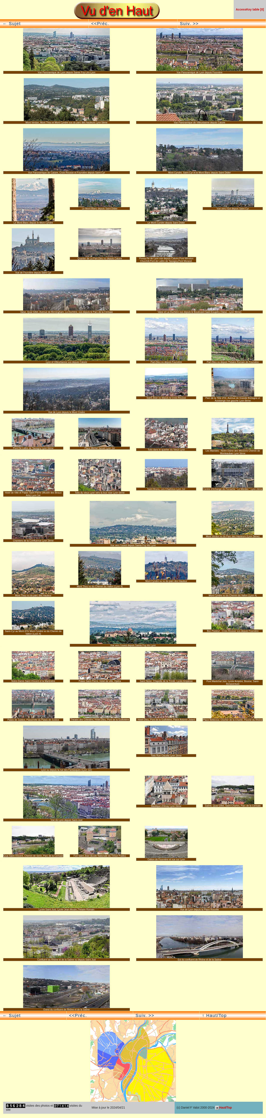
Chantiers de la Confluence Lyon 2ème (33, 540)
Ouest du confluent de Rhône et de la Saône (66, 1009)
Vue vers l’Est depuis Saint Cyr (233, 208)
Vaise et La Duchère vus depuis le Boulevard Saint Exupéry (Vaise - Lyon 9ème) (199, 312)
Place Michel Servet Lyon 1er (100, 448)
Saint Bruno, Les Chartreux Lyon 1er (166, 489)
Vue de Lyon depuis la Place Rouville (199, 909)
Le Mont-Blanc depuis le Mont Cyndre (33, 222)
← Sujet (12, 23)
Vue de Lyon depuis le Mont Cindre (66, 412)
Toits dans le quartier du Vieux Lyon (166, 449)
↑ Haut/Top (214, 1015)
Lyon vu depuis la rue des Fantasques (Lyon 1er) (66, 770)
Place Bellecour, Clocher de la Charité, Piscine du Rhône (233, 720)
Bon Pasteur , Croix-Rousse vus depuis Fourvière (233, 631)
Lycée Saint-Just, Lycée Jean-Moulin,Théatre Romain (66, 909)
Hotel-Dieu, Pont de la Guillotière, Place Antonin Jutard (166, 719)
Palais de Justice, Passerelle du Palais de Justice (33, 720)
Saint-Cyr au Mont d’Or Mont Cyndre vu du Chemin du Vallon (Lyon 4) (33, 632)
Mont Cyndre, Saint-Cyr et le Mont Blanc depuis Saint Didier (199, 172)
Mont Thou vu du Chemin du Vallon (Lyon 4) (100, 586)
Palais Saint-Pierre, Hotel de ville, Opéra (100, 681)
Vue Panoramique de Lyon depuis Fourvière (199, 72)
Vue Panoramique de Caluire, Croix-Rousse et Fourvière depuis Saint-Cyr (66, 172)
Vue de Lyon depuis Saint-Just (66, 820)
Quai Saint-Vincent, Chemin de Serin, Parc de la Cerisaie (33, 855)
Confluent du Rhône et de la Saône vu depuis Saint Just (66, 959)
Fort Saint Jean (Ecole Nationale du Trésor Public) (100, 855)
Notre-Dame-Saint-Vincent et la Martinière (33, 681)
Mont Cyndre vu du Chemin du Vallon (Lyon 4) (233, 595)
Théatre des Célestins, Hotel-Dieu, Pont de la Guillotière (99, 719)
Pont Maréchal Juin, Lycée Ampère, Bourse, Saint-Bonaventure (233, 682)
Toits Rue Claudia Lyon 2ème (166, 755)
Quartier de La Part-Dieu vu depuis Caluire (99, 258)
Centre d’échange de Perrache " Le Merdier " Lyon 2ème (232, 489)
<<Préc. (100, 23)
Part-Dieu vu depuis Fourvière (166, 362)
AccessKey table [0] (250, 9)
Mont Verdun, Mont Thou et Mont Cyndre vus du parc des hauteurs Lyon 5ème (66, 122)
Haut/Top (223, 1107)
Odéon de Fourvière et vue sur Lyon (166, 859)
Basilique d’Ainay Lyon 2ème (166, 806)
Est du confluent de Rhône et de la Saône (199, 959)
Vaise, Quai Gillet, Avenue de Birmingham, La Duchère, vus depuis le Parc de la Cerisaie (66, 312)
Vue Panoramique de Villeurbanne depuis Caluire (199, 122)
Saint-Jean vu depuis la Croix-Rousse (166, 398)
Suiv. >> (189, 23)
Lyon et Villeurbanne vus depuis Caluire (66, 362)
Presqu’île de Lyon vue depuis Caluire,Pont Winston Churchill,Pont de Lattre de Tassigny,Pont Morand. (166, 259)
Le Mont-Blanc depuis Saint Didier (99, 208)
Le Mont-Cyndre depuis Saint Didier (166, 222)
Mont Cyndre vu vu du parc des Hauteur (166, 581)
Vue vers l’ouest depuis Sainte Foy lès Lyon (133, 545)
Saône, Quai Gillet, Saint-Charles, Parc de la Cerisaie (233, 805)
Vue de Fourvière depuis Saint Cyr (33, 272)
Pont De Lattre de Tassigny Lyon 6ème (33, 448)
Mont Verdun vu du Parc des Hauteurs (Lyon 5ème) (233, 536)
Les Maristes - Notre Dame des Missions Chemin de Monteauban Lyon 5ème (232, 452)
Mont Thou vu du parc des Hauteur (33, 595)
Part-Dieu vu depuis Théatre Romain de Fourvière (233, 362)
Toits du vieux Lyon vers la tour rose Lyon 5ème (100, 492)
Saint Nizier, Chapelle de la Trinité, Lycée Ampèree (166, 681)
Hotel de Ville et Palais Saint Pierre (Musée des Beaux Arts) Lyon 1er (33, 493)
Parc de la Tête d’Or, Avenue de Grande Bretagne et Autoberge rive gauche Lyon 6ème (232, 399)
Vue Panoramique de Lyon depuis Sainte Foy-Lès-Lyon (66, 72)
